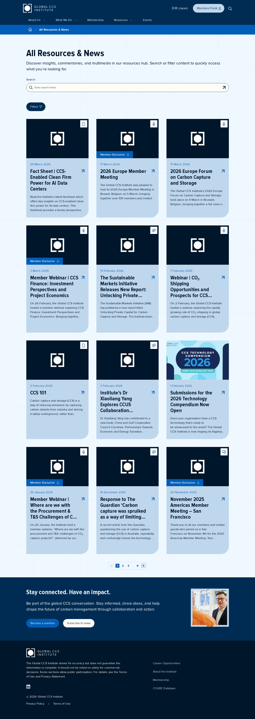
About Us (36, 20)
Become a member (42, 623)
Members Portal (209, 8)
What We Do (66, 20)
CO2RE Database (164, 688)
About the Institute (165, 671)
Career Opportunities (166, 663)
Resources (123, 20)
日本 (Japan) (180, 8)
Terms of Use (61, 703)
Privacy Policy (35, 703)
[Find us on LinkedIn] (28, 687)
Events (147, 20)
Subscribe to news (78, 623)
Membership (95, 20)
